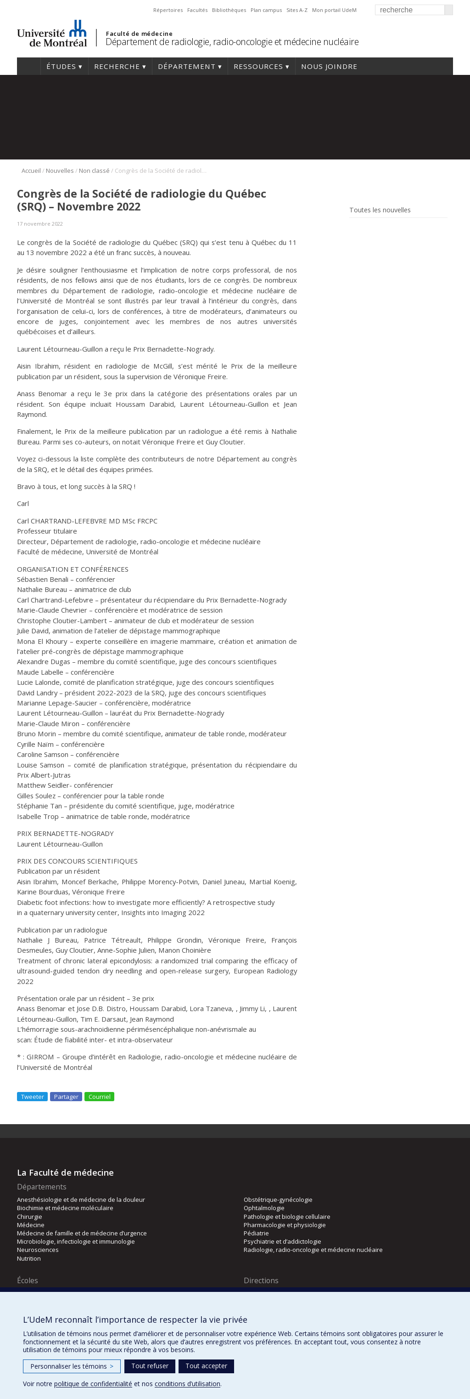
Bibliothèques (229, 9)
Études (61, 66)
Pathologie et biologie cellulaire (287, 1216)
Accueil (28, 66)
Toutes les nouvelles (380, 210)
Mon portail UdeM (334, 9)
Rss (355, 231)
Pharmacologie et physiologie (285, 1225)
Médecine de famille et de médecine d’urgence (82, 1233)
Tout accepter (206, 1365)
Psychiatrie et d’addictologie (282, 1241)
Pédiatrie (256, 1233)
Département (187, 66)
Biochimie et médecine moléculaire (65, 1208)
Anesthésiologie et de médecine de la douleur (81, 1199)
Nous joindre (329, 66)
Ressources (258, 66)
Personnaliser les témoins (71, 1366)
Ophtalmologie (264, 1208)
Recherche (117, 66)
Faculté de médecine (139, 33)
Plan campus (266, 9)
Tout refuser (149, 1365)
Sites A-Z (297, 9)
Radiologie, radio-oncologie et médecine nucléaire (313, 1249)
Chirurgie (29, 1216)
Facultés (197, 9)
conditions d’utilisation (187, 1383)
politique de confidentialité (93, 1383)
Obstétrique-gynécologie (278, 1199)
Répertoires (168, 9)
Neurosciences (38, 1249)
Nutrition (29, 1258)
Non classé (94, 170)
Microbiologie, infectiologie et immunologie (76, 1241)
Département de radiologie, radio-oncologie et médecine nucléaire (232, 41)
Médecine (31, 1225)
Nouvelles (60, 170)
